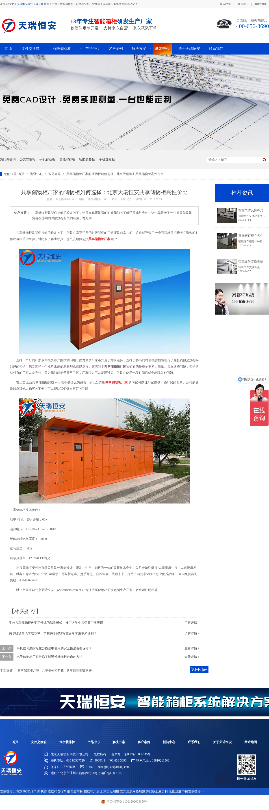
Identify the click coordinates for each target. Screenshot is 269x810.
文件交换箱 (30, 48)
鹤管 (44, 791)
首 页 (8, 48)
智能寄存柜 (67, 159)
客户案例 (115, 48)
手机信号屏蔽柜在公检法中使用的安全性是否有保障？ (54, 648)
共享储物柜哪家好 (79, 670)
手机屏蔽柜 (107, 159)
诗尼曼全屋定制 (157, 791)
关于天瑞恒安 (189, 48)
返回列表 (199, 669)
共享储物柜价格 (53, 670)
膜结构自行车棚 (59, 791)
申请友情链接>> (193, 791)
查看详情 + (192, 648)
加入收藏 (225, 4)
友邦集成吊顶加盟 (132, 791)
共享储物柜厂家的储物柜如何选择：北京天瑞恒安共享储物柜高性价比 (115, 174)
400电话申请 (31, 791)
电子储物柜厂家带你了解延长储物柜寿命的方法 (49, 657)
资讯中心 (36, 174)
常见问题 (55, 174)
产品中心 (92, 48)
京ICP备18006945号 (137, 754)
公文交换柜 (27, 159)
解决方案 (139, 48)
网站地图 (260, 4)
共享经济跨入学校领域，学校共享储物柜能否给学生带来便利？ (53, 633)
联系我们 (243, 4)
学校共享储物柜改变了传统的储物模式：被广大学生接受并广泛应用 (56, 622)
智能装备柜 (87, 159)
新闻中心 (162, 48)
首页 (21, 174)
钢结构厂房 (92, 791)
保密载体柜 (62, 48)
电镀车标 (76, 791)
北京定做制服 (109, 791)
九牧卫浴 (175, 791)
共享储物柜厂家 (28, 670)
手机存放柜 (47, 159)
